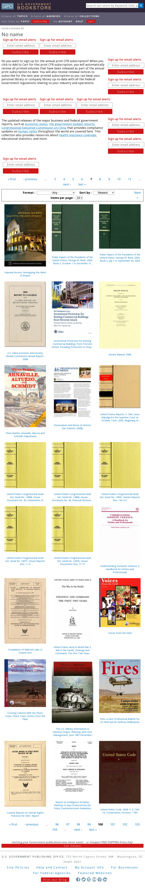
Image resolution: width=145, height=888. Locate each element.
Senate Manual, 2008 (120, 354)
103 (137, 824)
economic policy (36, 124)
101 (112, 824)
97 (67, 824)
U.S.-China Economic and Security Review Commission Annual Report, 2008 (25, 356)
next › (67, 184)
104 (54, 829)
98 (78, 824)
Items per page (62, 198)
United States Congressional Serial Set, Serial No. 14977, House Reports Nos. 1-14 (25, 561)
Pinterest (100, 879)
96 (57, 824)
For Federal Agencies (52, 873)
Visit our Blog (55, 880)
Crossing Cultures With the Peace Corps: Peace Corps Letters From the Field (25, 716)
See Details (72, 846)
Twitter (84, 879)
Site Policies (18, 867)
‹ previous (30, 179)
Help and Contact (52, 867)
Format (28, 192)
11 (129, 179)
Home (5, 28)
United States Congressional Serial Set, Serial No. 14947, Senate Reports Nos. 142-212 (120, 497)
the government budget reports (72, 124)
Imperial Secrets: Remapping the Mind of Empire (25, 274)
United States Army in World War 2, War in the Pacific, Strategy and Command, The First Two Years (72, 650)
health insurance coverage (77, 135)
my (63, 21)
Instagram (89, 879)
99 (89, 824)
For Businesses (124, 867)
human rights (27, 131)
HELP (79, 21)
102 (124, 824)
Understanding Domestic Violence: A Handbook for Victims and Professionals (119, 569)
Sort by (85, 192)
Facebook (78, 879)
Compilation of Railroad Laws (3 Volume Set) (25, 651)
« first (12, 179)
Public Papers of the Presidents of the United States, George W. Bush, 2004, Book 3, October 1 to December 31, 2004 (72, 260)
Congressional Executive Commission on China (33, 128)
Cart (91, 21)
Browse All (14, 16)
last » (82, 184)
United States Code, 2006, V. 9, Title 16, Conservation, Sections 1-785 (119, 811)
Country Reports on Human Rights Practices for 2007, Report (25, 814)
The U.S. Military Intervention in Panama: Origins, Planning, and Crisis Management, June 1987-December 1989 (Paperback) (72, 732)
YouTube (94, 879)
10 (118, 179)
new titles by (26, 21)
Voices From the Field (120, 633)
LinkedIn (105, 879)
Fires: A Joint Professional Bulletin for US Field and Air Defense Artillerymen (120, 720)
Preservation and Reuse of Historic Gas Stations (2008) (72, 427)
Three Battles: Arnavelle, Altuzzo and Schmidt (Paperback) (25, 435)
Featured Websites (95, 873)
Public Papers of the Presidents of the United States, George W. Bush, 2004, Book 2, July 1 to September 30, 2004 (120, 257)
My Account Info (89, 867)
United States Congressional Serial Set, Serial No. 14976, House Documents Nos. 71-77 (72, 561)
